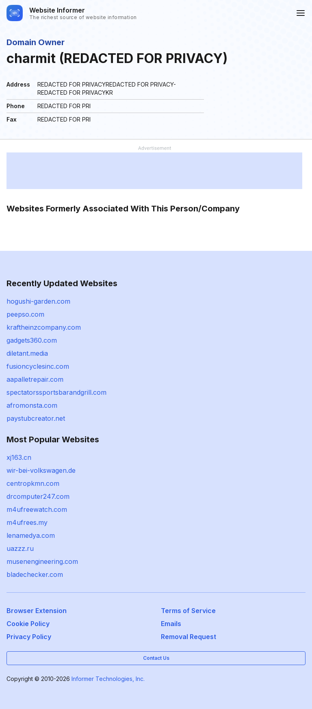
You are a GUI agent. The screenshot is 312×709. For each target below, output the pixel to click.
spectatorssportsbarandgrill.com (56, 392)
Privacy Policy (28, 637)
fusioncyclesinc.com (37, 366)
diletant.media (27, 353)
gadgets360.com (31, 340)
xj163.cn (18, 457)
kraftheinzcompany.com (43, 327)
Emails (171, 624)
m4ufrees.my (27, 522)
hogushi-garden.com (38, 301)
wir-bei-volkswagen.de (41, 470)
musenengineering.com (42, 561)
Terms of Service (188, 611)
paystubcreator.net (35, 418)
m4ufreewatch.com (36, 509)
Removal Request (188, 637)
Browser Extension (36, 611)
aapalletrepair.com (34, 379)
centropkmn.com (32, 483)
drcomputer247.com (37, 496)
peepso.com (25, 314)
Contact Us (156, 658)
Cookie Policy (28, 624)
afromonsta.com (31, 405)
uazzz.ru (20, 548)
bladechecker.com (34, 574)
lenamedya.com (30, 535)
